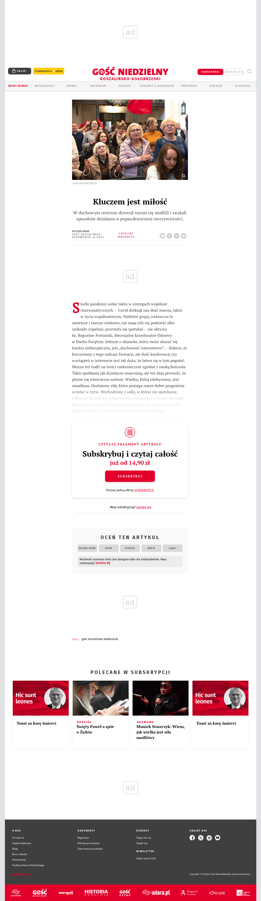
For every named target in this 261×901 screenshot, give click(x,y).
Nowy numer (18, 86)
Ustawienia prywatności (90, 848)
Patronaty (189, 86)
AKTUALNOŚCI (45, 86)
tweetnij (177, 235)
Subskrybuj (130, 476)
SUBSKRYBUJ (210, 72)
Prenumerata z (48, 71)
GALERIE (125, 86)
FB (170, 235)
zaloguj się (234, 72)
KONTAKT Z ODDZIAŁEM (157, 86)
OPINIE (71, 86)
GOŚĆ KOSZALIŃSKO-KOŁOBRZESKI (100, 639)
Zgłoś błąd (21, 874)
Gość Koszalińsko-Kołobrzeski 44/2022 (88, 236)
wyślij (184, 235)
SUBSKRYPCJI (144, 490)
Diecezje (216, 86)
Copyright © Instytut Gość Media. (206, 874)
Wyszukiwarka (249, 71)
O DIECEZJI (242, 86)
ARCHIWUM (98, 86)
